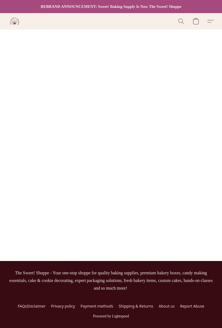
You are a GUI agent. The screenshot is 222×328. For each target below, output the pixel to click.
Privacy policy (63, 306)
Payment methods (97, 306)
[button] (14, 21)
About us (167, 306)
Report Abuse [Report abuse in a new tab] (192, 306)
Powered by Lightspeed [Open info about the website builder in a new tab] (111, 316)
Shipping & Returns (136, 306)
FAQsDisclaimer (31, 306)
